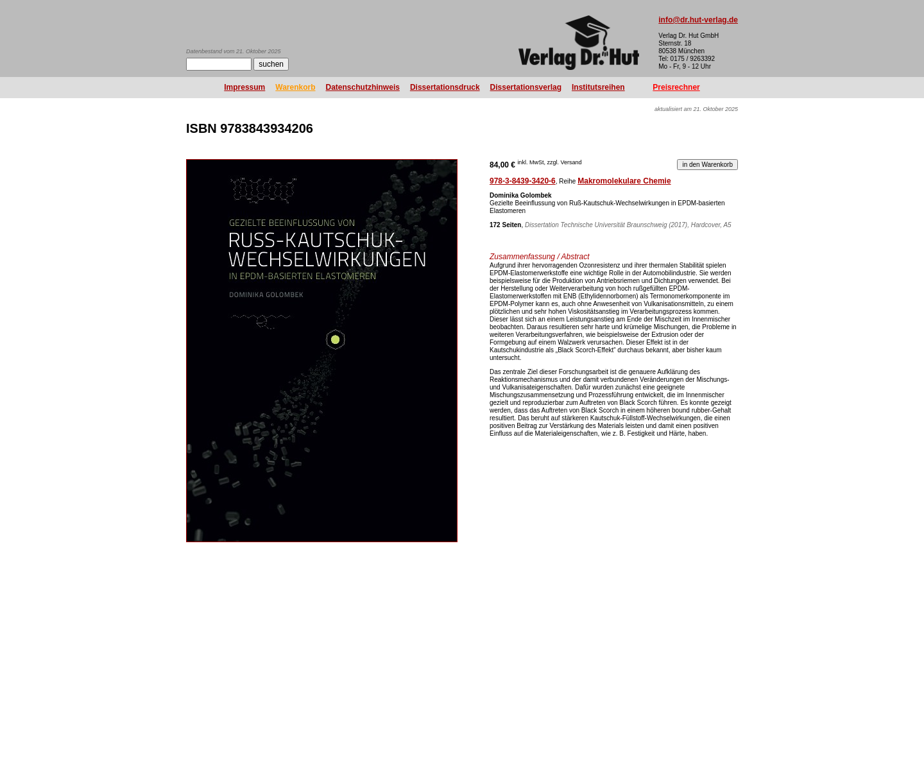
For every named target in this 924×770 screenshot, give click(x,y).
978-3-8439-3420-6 (523, 180)
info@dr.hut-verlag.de (698, 19)
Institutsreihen (598, 87)
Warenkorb (295, 87)
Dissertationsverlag (525, 87)
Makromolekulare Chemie (624, 180)
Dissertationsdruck (445, 87)
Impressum (244, 87)
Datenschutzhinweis (363, 87)
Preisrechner (676, 87)
